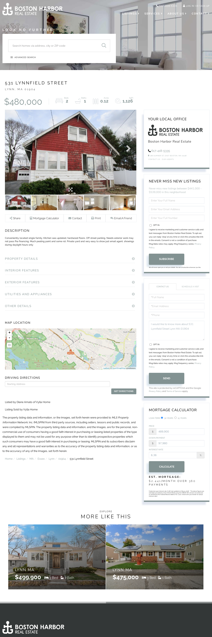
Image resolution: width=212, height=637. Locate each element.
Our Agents (168, 162)
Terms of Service (175, 394)
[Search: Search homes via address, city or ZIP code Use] (53, 46)
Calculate (166, 470)
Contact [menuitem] (199, 14)
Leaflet (106, 371)
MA (32, 456)
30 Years (167, 421)
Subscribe (166, 261)
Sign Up (204, 6)
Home (9, 456)
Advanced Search (25, 57)
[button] (104, 46)
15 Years (180, 421)
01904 (62, 456)
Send (166, 380)
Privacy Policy (156, 394)
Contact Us (154, 162)
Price (151, 429)
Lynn (51, 456)
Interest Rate (156, 453)
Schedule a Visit (190, 289)
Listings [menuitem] (129, 14)
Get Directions (124, 387)
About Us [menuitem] (175, 14)
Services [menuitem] (152, 14)
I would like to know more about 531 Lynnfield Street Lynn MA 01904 (176, 333)
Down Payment (157, 441)
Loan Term (154, 421)
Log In (188, 6)
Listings (21, 456)
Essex (41, 456)
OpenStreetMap (119, 371)
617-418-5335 (163, 6)
